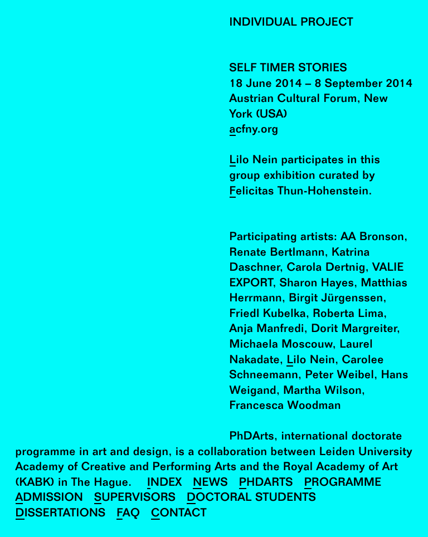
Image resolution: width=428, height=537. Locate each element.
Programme (343, 483)
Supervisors (135, 498)
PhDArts (266, 483)
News (210, 483)
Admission (50, 498)
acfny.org (254, 130)
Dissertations (61, 514)
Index (164, 483)
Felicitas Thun (267, 192)
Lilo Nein (254, 161)
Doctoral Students (251, 498)
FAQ (128, 514)
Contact (179, 514)
